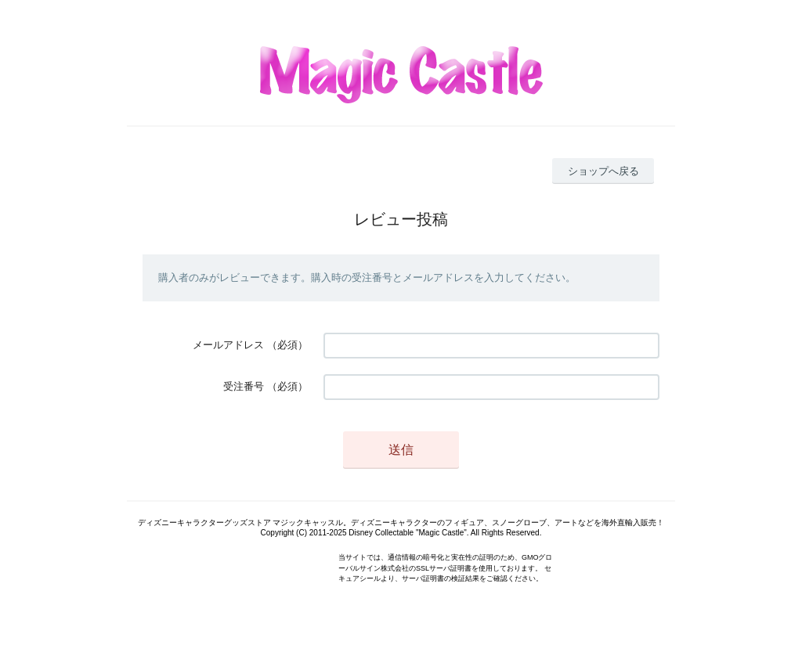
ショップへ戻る (603, 171)
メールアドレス (228, 345)
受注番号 (243, 386)
